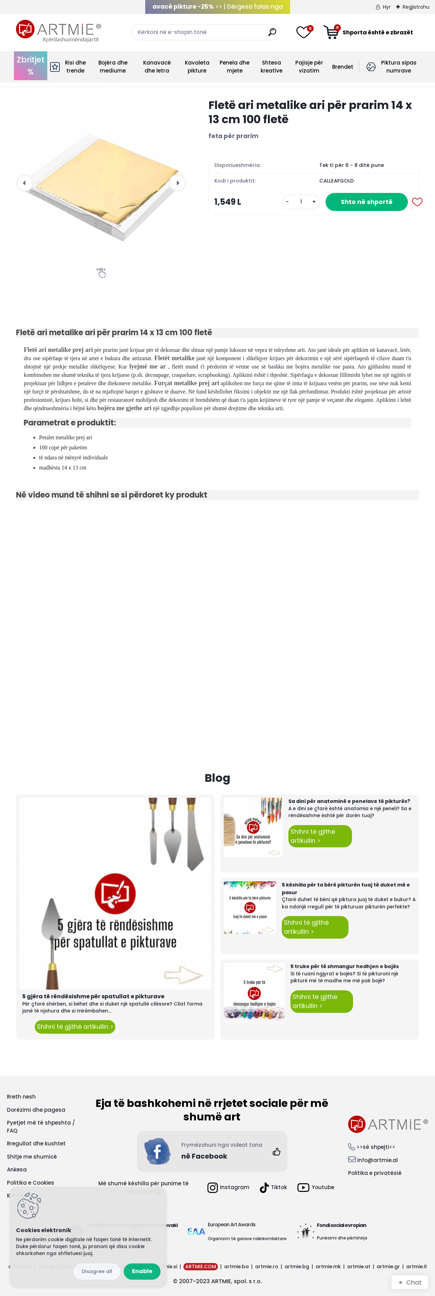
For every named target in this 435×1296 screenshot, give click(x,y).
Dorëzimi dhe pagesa (36, 1109)
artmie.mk (328, 1266)
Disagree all (97, 1271)
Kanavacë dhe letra (157, 66)
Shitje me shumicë (32, 1156)
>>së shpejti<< (375, 1147)
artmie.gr (388, 1266)
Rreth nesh (21, 1096)
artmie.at (358, 1266)
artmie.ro (266, 1266)
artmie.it (416, 1266)
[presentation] (24, 183)
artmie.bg (297, 1266)
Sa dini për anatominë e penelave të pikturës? (349, 801)
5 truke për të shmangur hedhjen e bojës (344, 966)
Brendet (342, 66)
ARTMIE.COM (200, 1266)
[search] (272, 35)
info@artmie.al (377, 1160)
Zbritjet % (30, 65)
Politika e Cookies (30, 1182)
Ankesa (17, 1169)
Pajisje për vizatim (309, 66)
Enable (142, 1271)
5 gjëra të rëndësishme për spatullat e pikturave (93, 996)
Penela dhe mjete (234, 66)
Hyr (387, 6)
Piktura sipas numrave (399, 66)
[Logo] (58, 31)
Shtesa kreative (271, 66)
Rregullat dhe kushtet (36, 1143)
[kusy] (301, 202)
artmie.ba (236, 1266)
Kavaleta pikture (197, 66)
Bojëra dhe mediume (113, 66)
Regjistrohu (416, 6)
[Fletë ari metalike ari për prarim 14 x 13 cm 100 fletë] (101, 183)
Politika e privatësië (375, 1173)
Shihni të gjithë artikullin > (75, 1027)
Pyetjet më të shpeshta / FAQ (41, 1126)
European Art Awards (231, 1224)
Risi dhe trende (75, 66)
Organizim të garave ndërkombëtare (247, 1239)
